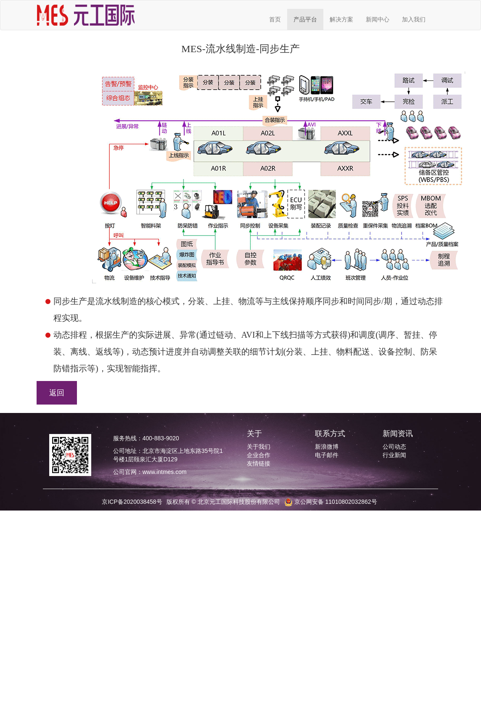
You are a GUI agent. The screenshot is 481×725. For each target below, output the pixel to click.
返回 (56, 393)
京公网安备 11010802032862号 (330, 501)
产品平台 (305, 19)
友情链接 (258, 463)
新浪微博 (326, 446)
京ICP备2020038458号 (132, 501)
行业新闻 (394, 455)
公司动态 (394, 446)
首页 (275, 19)
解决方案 (341, 19)
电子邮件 (326, 455)
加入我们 (414, 19)
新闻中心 (377, 19)
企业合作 (258, 455)
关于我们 (258, 446)
